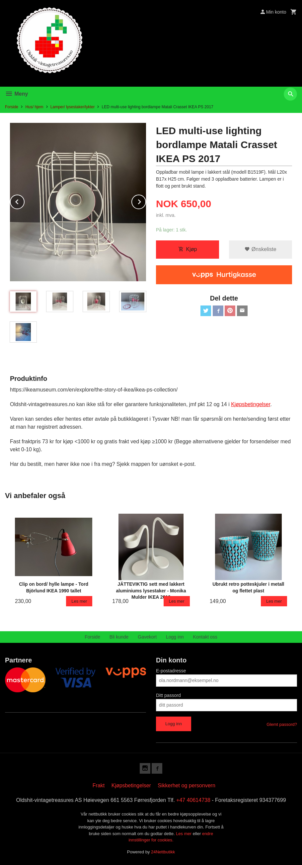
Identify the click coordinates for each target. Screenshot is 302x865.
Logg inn (175, 637)
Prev (24, 201)
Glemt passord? (281, 724)
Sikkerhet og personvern (186, 785)
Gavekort (147, 637)
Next (145, 201)
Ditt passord (168, 695)
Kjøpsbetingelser (131, 785)
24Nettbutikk (163, 851)
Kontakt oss (205, 637)
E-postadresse (171, 670)
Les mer (184, 833)
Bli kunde (119, 637)
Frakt (99, 785)
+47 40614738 (193, 800)
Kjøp (187, 249)
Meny (16, 94)
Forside (11, 107)
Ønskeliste (260, 249)
